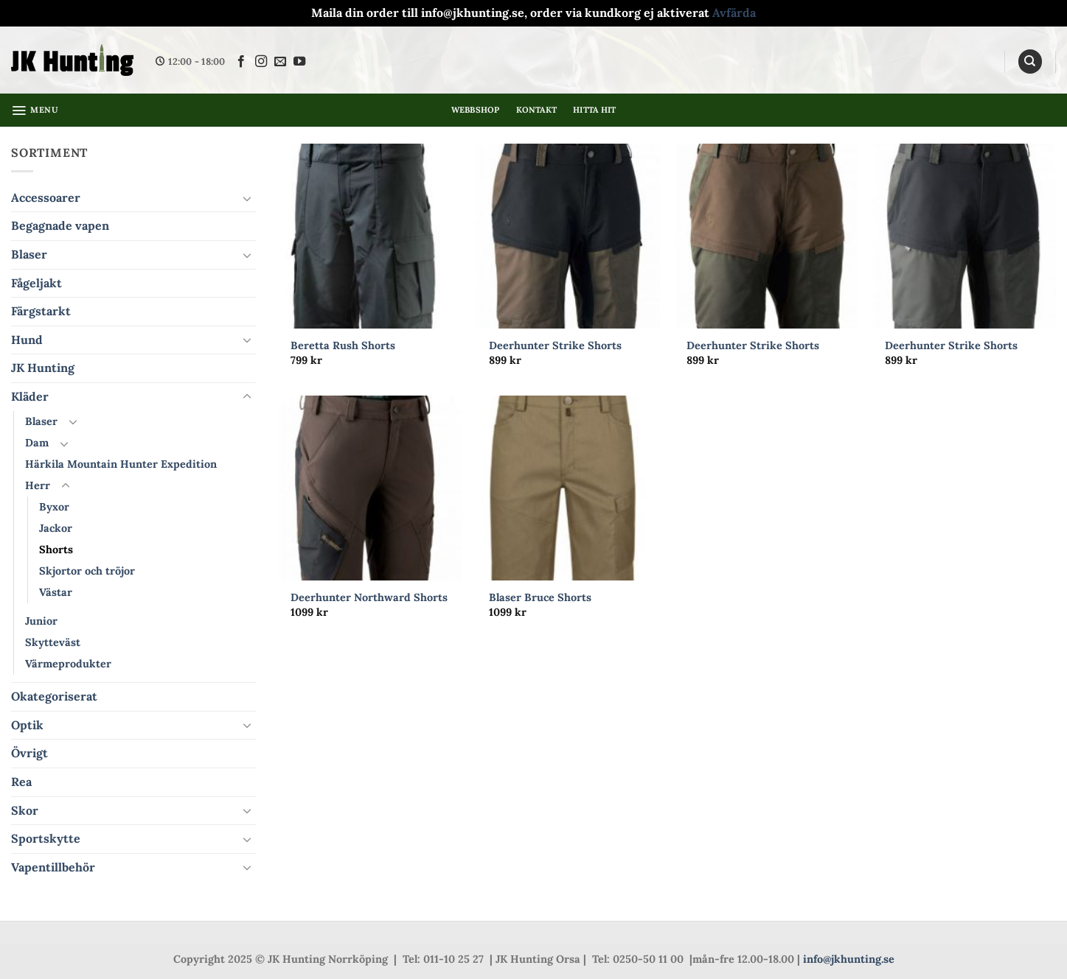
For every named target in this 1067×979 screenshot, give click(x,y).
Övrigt (29, 752)
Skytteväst (52, 642)
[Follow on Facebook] (241, 62)
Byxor (54, 506)
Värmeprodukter (68, 663)
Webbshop (475, 110)
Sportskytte (45, 838)
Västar (55, 592)
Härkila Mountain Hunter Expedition (121, 464)
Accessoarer (45, 197)
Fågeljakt (36, 283)
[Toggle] (247, 198)
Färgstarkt (41, 310)
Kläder (30, 396)
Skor (24, 810)
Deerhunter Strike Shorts (555, 345)
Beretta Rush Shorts (343, 345)
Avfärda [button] (734, 12)
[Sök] (1030, 61)
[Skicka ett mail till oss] (280, 62)
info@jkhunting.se (848, 959)
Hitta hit (594, 110)
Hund (27, 339)
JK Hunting (42, 367)
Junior (41, 621)
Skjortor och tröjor (87, 571)
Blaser (29, 254)
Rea (21, 781)
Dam (37, 442)
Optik (27, 724)
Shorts (56, 549)
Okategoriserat (54, 696)
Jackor (55, 528)
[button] (35, 110)
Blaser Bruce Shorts (540, 597)
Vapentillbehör (53, 867)
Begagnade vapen (60, 225)
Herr (37, 485)
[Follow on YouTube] (299, 62)
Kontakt (536, 110)
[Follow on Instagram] (261, 62)
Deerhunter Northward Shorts (369, 597)
